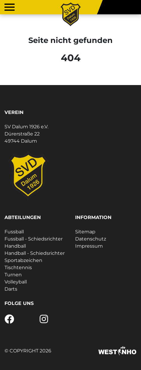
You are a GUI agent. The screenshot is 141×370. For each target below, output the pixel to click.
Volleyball (15, 282)
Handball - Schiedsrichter (34, 253)
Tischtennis (18, 267)
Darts (10, 289)
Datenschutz (90, 239)
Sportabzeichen (23, 260)
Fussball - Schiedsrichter (33, 239)
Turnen (13, 275)
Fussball (14, 232)
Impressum (89, 246)
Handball (15, 246)
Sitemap (85, 232)
